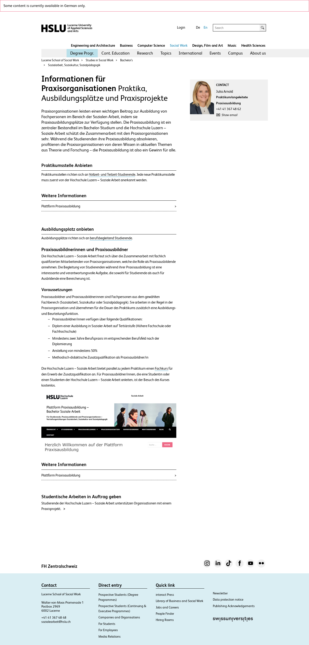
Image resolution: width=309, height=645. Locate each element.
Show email (229, 115)
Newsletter (220, 593)
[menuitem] (82, 53)
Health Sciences (253, 45)
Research (145, 53)
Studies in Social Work (99, 60)
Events (215, 53)
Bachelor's (126, 60)
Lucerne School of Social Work (60, 60)
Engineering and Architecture (93, 45)
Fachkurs (161, 368)
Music (232, 45)
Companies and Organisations (119, 617)
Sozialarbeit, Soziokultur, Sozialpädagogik (74, 65)
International (190, 53)
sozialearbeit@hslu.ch (56, 622)
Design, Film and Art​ (207, 45)
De (198, 27)
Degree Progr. (82, 53)
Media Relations (109, 636)
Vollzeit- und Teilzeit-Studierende (112, 174)
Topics (165, 53)
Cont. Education (115, 53)
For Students (106, 624)
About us (258, 53)
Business (126, 45)
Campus (235, 53)
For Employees (108, 630)
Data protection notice (228, 599)
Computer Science (151, 45)
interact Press (165, 594)
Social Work (178, 45)
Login (181, 27)
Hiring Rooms (165, 620)
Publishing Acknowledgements (234, 606)
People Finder (165, 613)
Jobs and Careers (167, 607)
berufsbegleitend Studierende (111, 238)
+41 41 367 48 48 (53, 617)
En (205, 27)
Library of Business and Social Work (179, 601)
